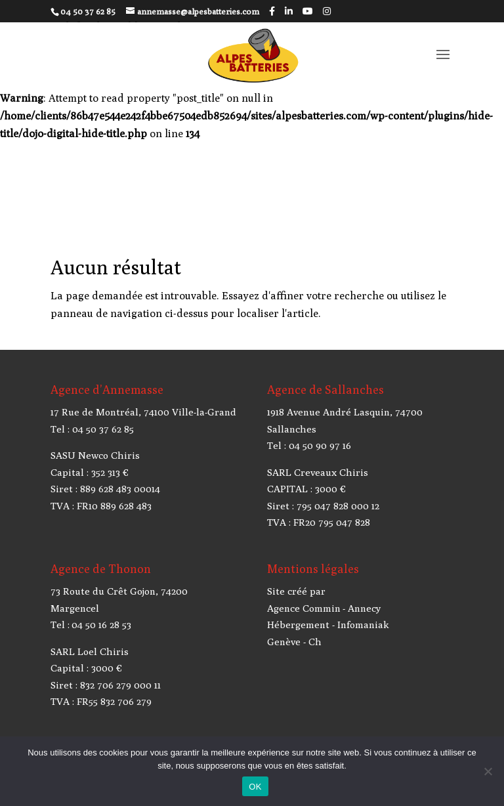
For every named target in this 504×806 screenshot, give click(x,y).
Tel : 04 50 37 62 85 (92, 429)
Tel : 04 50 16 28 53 (91, 624)
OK (255, 787)
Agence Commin (304, 608)
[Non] (487, 771)
